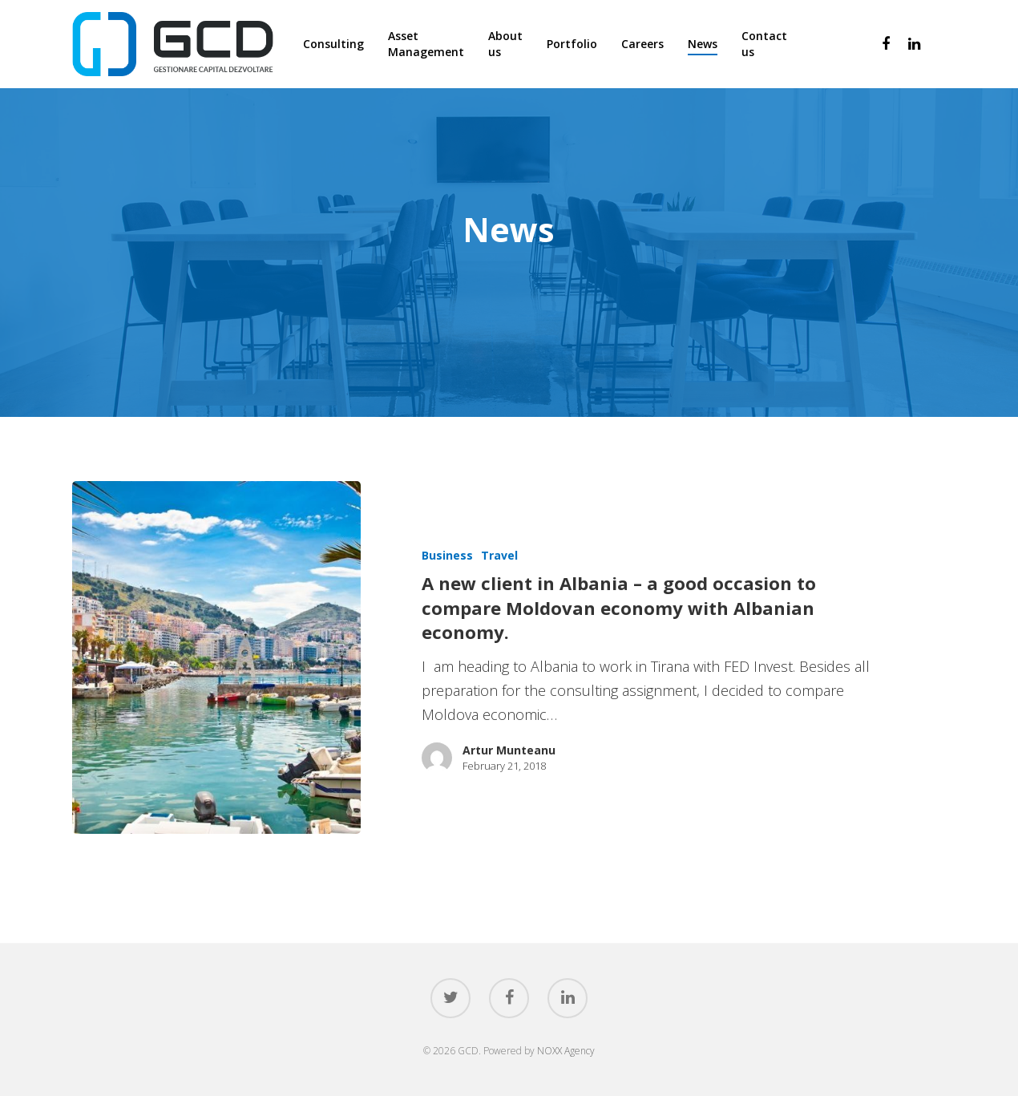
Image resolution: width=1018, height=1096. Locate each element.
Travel (499, 555)
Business (447, 555)
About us (505, 43)
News (702, 43)
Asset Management (426, 43)
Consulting (333, 43)
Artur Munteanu (509, 750)
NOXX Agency (566, 1051)
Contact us (764, 43)
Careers (642, 43)
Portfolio (572, 43)
